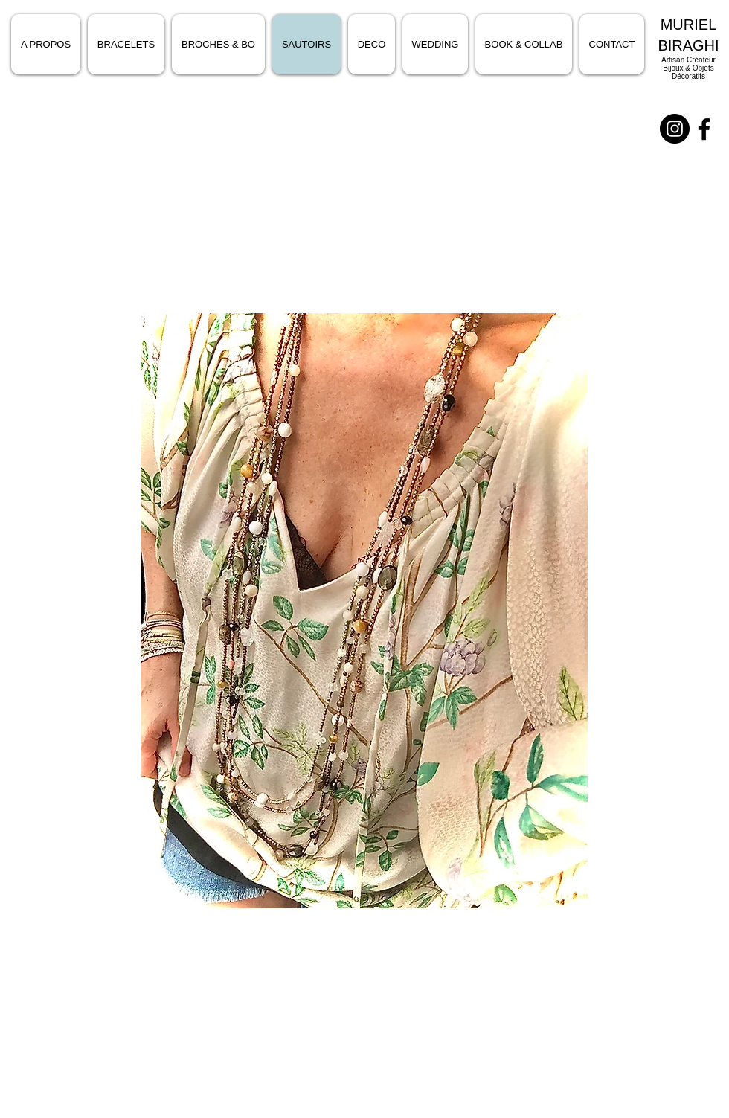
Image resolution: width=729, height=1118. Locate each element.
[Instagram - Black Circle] (675, 129)
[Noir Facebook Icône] (704, 129)
